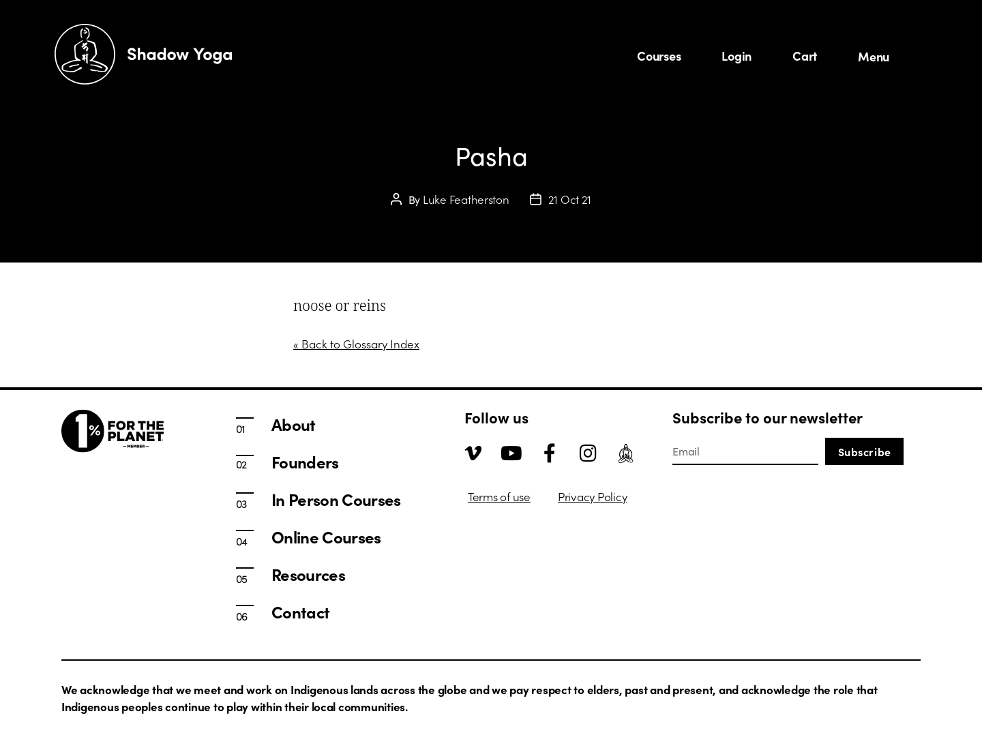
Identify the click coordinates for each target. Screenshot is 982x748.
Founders (305, 461)
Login (736, 55)
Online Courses (326, 536)
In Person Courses (336, 499)
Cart (804, 55)
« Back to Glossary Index (356, 343)
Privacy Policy (592, 496)
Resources (308, 574)
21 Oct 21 (570, 199)
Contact (300, 611)
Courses (659, 55)
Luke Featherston (466, 199)
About (293, 424)
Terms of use (499, 496)
